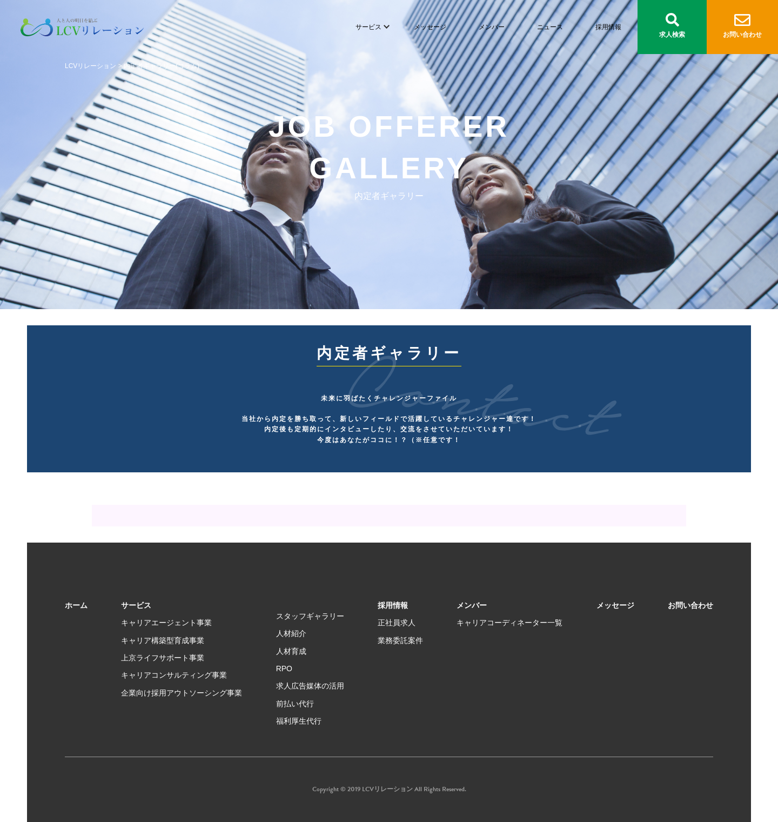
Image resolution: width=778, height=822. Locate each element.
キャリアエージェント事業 (166, 622)
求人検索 (672, 25)
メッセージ (430, 27)
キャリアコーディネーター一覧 (509, 622)
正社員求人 (396, 622)
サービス (368, 27)
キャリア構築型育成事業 (162, 640)
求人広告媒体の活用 (310, 685)
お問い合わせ (742, 26)
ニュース (550, 27)
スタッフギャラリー (310, 616)
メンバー (492, 27)
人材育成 (291, 651)
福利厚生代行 (298, 721)
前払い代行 (295, 703)
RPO (284, 668)
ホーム (76, 605)
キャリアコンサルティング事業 (174, 675)
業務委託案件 (400, 640)
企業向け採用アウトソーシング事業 (181, 693)
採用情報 (608, 27)
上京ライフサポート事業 (162, 657)
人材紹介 (291, 633)
